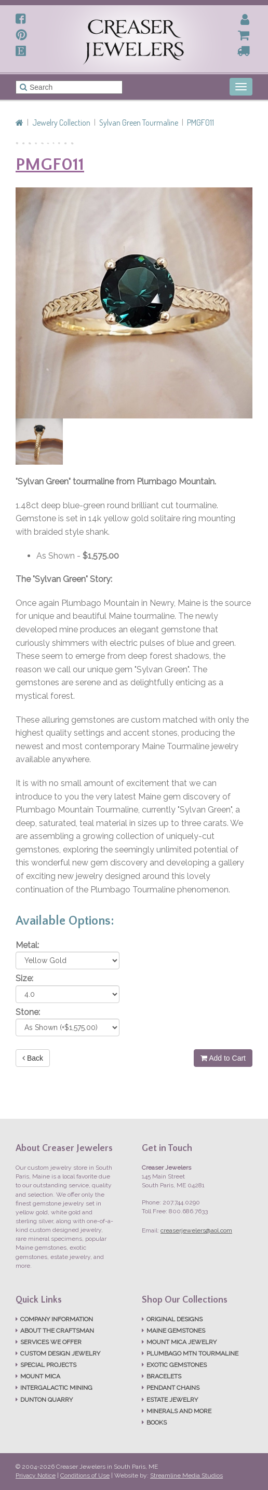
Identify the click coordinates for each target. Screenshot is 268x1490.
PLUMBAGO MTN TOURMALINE (192, 1353)
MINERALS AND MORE (178, 1411)
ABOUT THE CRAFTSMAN (57, 1330)
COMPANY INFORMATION (56, 1319)
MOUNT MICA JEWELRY (181, 1342)
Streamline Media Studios (186, 1475)
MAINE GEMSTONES (175, 1330)
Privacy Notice (36, 1475)
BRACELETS (163, 1376)
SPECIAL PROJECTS (48, 1365)
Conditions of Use (85, 1475)
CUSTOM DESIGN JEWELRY (60, 1353)
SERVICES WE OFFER (51, 1342)
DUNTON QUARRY (46, 1399)
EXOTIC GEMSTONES (176, 1365)
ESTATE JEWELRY (172, 1399)
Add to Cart (223, 1058)
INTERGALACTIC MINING (56, 1387)
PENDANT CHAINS (172, 1387)
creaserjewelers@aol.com (196, 1230)
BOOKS (156, 1422)
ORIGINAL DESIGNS (174, 1319)
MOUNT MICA (40, 1376)
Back (32, 1058)
